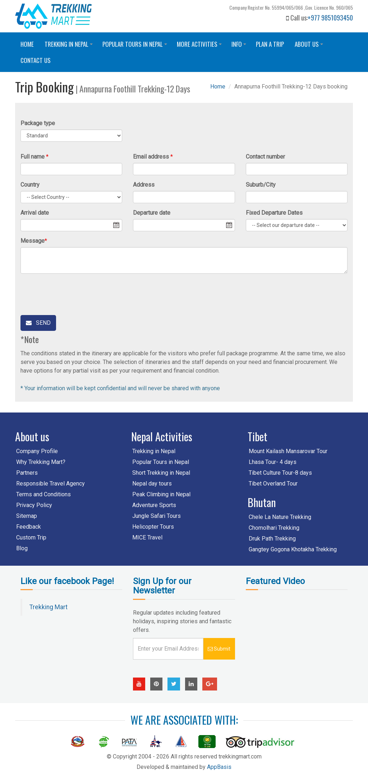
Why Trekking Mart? (40, 462)
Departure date (151, 212)
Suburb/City (261, 184)
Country (30, 184)
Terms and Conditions (43, 494)
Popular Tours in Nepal (135, 46)
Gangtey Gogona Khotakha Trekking (293, 549)
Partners (27, 472)
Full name (32, 156)
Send (38, 322)
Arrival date (34, 212)
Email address (151, 156)
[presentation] (75, 293)
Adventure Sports (154, 505)
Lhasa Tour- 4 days (272, 462)
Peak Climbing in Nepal (161, 494)
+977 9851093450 (330, 17)
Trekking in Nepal (70, 46)
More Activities (200, 46)
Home (27, 44)
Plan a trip (270, 44)
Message (32, 240)
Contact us (35, 60)
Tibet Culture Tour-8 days (280, 472)
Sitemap (26, 515)
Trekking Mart (48, 607)
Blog (22, 548)
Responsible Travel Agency (50, 483)
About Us (310, 46)
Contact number (265, 156)
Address (144, 184)
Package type (37, 123)
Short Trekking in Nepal (161, 472)
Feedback (28, 526)
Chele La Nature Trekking (280, 517)
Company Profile (37, 451)
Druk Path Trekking (272, 538)
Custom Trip (31, 537)
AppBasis (219, 767)
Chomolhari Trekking (274, 527)
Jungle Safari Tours (156, 515)
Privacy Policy (34, 505)
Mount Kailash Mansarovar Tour (288, 451)
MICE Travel (147, 537)
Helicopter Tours (153, 526)
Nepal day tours (152, 483)
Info (239, 46)
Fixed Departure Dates (274, 212)
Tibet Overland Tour (273, 483)
